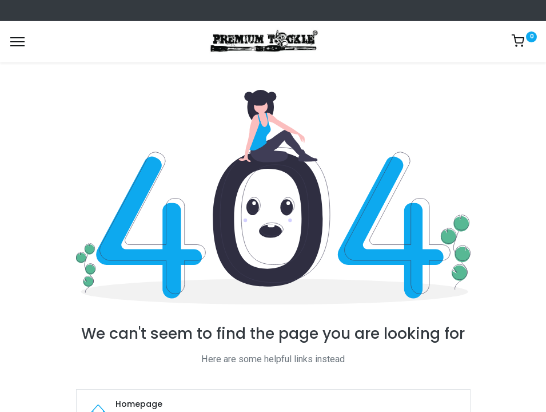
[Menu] (17, 42)
